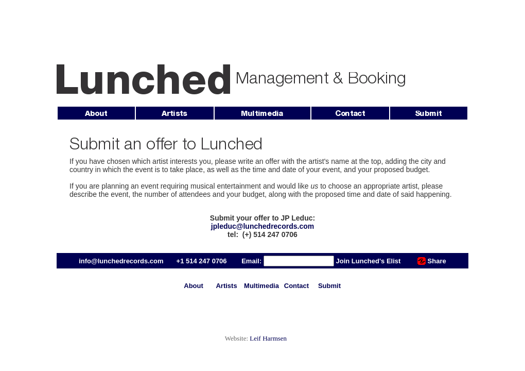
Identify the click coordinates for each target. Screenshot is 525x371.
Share (437, 261)
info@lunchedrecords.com (121, 261)
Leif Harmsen (268, 338)
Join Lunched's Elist (368, 261)
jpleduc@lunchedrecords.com (262, 226)
